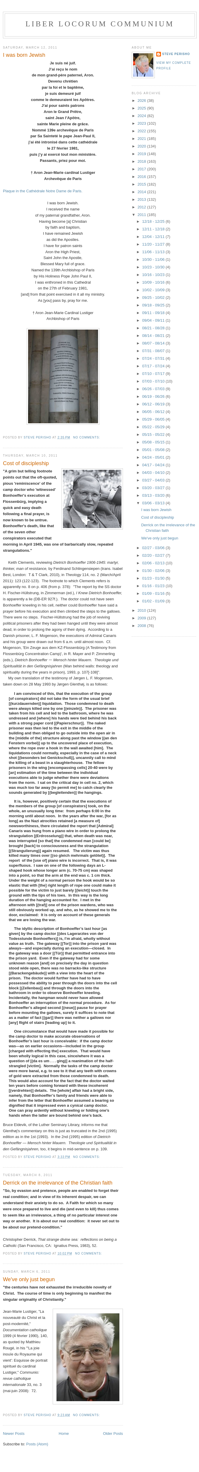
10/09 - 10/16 (154, 282)
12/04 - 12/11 (154, 236)
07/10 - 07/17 (154, 373)
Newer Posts (14, 1433)
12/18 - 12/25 (154, 221)
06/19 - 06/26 (154, 396)
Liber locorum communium (99, 24)
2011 (142, 215)
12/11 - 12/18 (154, 229)
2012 (142, 207)
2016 (142, 176)
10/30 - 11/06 (154, 259)
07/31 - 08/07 (154, 351)
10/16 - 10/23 (154, 275)
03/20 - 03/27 (154, 488)
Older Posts (113, 1433)
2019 (142, 154)
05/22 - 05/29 (154, 427)
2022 (142, 131)
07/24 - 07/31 (154, 358)
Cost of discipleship (26, 463)
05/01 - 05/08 (154, 450)
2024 (142, 116)
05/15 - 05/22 (154, 434)
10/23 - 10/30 (154, 267)
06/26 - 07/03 (154, 389)
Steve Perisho (176, 54)
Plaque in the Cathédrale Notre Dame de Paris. (43, 191)
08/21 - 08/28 (154, 328)
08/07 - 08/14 (154, 343)
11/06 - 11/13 (154, 252)
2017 (142, 169)
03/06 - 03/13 (154, 503)
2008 (142, 625)
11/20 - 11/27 (154, 244)
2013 (142, 199)
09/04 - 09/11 (154, 320)
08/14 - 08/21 (154, 335)
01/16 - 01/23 (154, 586)
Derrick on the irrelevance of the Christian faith (57, 1183)
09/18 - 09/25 (154, 305)
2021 (142, 138)
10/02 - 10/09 (154, 290)
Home (64, 1433)
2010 (142, 610)
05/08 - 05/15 (154, 442)
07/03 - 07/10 (154, 381)
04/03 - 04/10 (154, 472)
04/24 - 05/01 (154, 457)
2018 (142, 161)
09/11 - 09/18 (154, 313)
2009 (142, 618)
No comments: (87, 437)
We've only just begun (29, 1279)
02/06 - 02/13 (154, 563)
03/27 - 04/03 (154, 480)
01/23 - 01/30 (154, 578)
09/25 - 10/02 (154, 297)
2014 (142, 192)
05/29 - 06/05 (154, 419)
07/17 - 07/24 (154, 366)
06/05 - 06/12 (154, 411)
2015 (142, 184)
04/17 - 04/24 (154, 465)
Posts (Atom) (37, 1444)
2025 (142, 108)
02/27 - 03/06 (154, 548)
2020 (142, 146)
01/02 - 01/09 (154, 601)
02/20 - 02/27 (154, 555)
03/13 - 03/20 (154, 495)
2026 (142, 100)
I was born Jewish (24, 55)
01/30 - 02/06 (154, 570)
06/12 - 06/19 (154, 404)
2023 (142, 123)
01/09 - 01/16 (154, 593)
